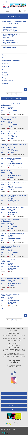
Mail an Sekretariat (14, 345)
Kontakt (14, 394)
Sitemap (14, 410)
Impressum (14, 398)
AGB (14, 402)
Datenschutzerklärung (14, 406)
